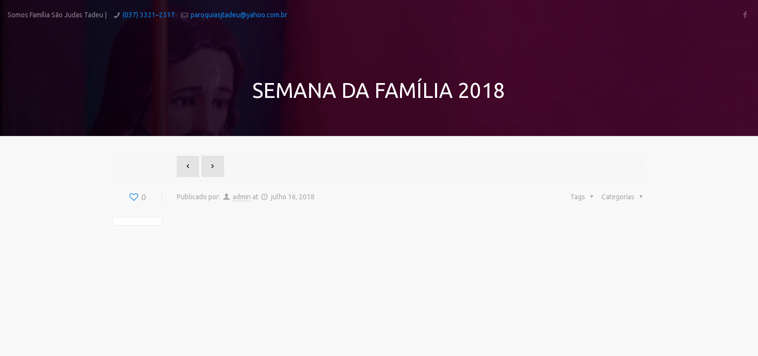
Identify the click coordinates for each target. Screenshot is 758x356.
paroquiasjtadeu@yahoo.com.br (239, 15)
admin (242, 197)
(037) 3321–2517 (148, 15)
